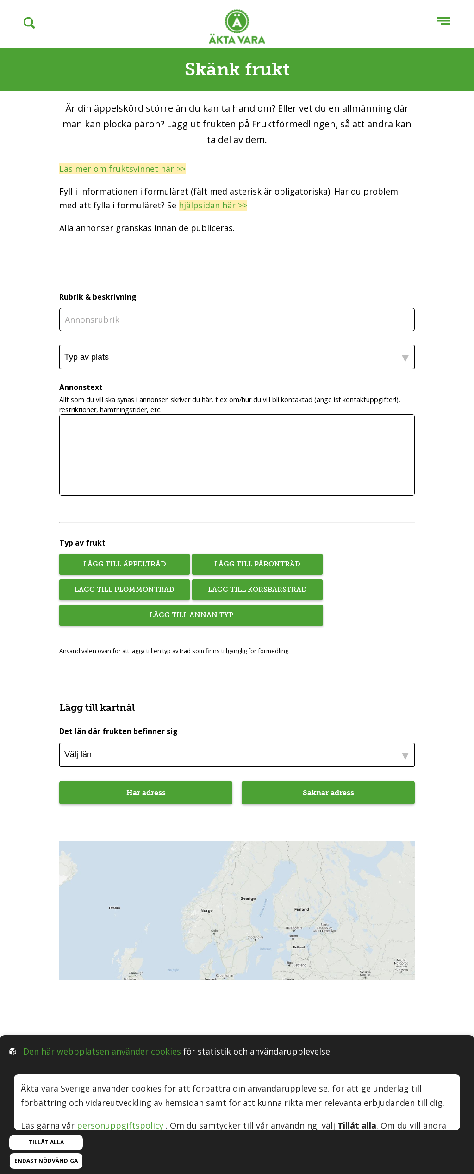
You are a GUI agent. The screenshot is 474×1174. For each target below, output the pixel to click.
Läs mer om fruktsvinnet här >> (122, 168)
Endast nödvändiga (46, 1161)
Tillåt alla (46, 1142)
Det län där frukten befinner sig (118, 731)
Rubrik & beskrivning (98, 297)
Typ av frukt (82, 543)
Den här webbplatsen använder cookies (102, 1051)
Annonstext (81, 387)
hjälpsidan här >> (213, 205)
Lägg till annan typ (191, 615)
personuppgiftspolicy (120, 1125)
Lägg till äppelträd (124, 564)
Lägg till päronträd (257, 564)
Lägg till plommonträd (125, 589)
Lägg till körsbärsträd (257, 589)
